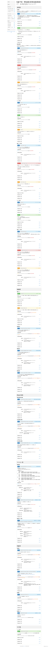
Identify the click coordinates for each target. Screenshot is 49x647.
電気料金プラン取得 (11, 17)
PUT (18, 82)
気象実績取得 (11, 22)
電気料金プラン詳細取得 (11, 18)
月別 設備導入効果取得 (11, 10)
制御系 (9, 4)
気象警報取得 (11, 25)
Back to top (46, 646)
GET (18, 13)
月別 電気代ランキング (11, 11)
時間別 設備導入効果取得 (11, 8)
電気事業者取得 (11, 15)
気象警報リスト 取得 (11, 27)
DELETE (19, 65)
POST (19, 115)
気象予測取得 (11, 24)
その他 (9, 29)
